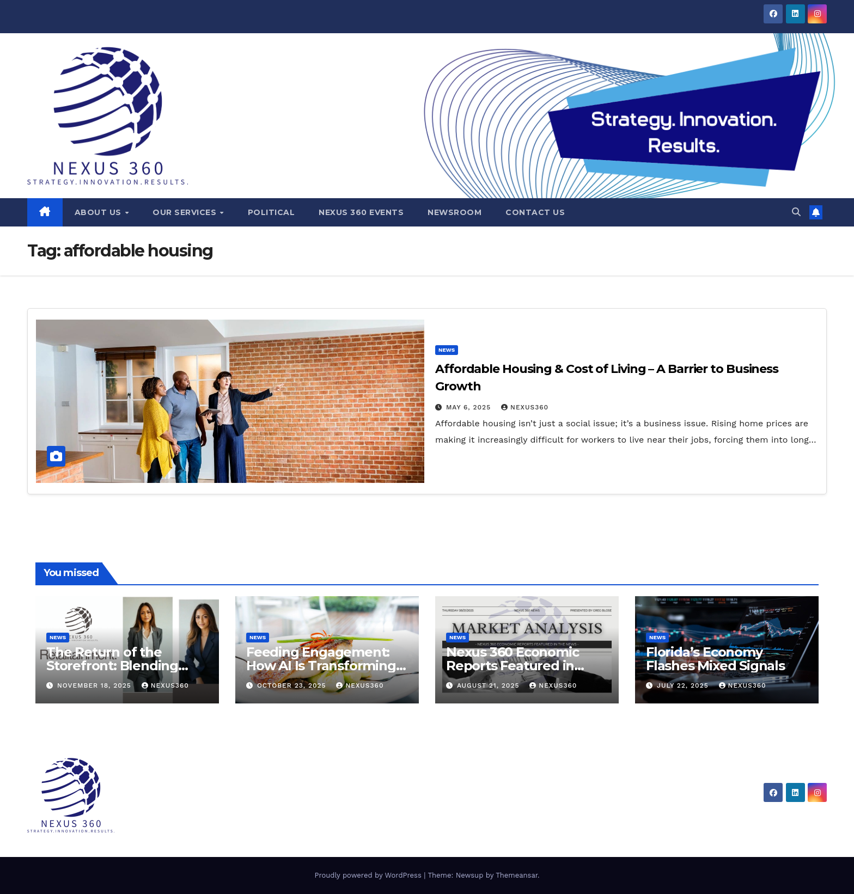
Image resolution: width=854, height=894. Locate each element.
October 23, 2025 (293, 685)
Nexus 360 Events (361, 212)
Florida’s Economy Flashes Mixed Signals (715, 658)
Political (271, 212)
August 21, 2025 (489, 685)
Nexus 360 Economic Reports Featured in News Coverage (512, 665)
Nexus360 (524, 407)
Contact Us (535, 212)
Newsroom (454, 212)
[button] (796, 212)
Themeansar (517, 875)
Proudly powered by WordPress (369, 875)
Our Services (185, 212)
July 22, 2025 (684, 685)
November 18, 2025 (95, 685)
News (446, 350)
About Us (99, 212)
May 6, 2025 (469, 407)
